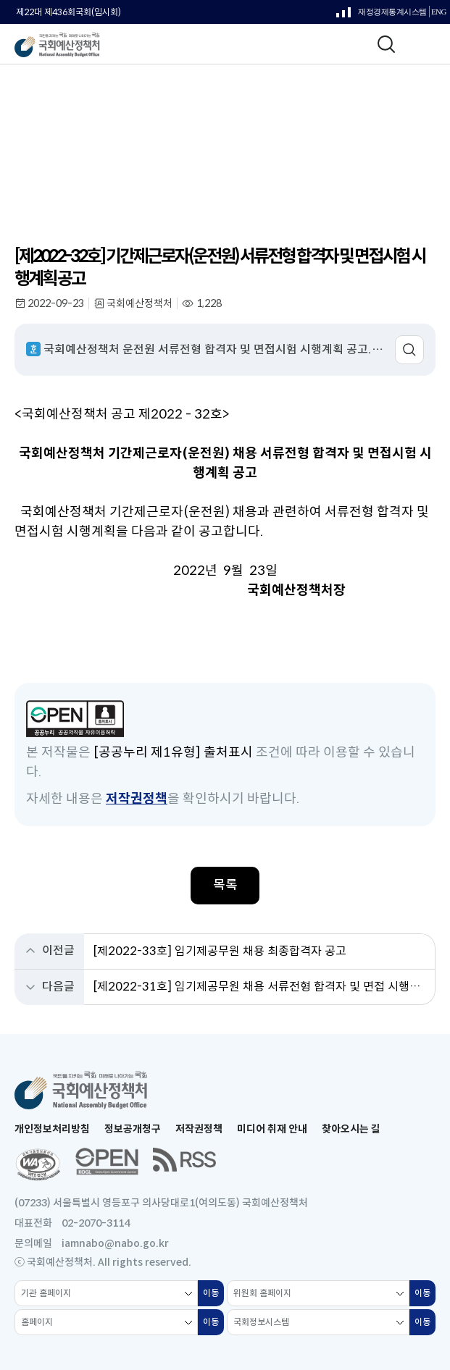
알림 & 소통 (66, 124)
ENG (438, 12)
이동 (213, 1296)
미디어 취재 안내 (272, 1128)
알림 (115, 124)
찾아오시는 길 (351, 1128)
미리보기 (409, 349)
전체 (150, 124)
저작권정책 (136, 799)
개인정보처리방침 (52, 1128)
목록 (225, 885)
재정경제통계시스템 (381, 15)
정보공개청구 (132, 1128)
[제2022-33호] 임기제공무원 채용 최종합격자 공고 (219, 951)
